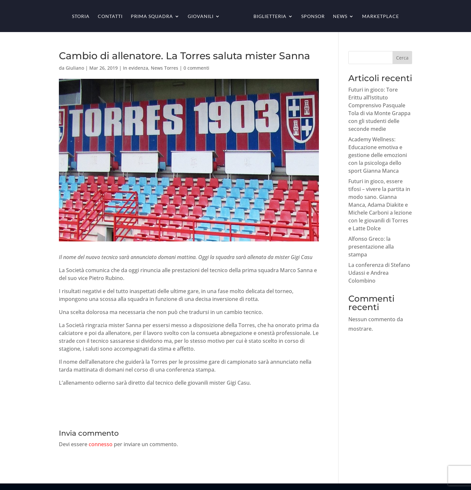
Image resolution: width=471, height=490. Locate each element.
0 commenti (196, 68)
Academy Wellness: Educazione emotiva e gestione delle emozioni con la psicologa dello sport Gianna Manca (377, 155)
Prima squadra (152, 16)
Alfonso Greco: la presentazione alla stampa (371, 246)
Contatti (110, 16)
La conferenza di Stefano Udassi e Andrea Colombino (379, 272)
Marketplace (380, 16)
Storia (81, 16)
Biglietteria (270, 16)
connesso (101, 444)
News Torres (164, 68)
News (340, 16)
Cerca (402, 58)
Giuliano (75, 68)
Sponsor (313, 16)
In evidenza (135, 68)
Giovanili (201, 16)
